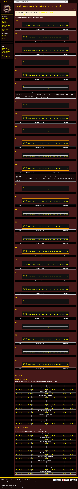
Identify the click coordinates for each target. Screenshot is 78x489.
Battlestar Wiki (7, 2)
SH (36, 25)
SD (30, 25)
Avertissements (28, 487)
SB (28, 25)
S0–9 (24, 25)
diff (18, 14)
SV (54, 25)
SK (39, 25)
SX (57, 25)
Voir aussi (66, 25)
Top (62, 25)
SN (43, 25)
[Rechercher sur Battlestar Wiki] (41, 2)
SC (29, 25)
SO (45, 25)
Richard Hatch (30, 94)
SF (33, 25)
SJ (38, 25)
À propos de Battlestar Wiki (18, 487)
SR (49, 25)
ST (52, 25)
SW (56, 25)
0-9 (16, 385)
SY (59, 25)
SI (37, 25)
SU (53, 25)
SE (32, 25)
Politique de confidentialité (6, 487)
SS (50, 25)
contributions (52, 12)
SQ (48, 25)
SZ (60, 25)
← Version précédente (24, 14)
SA (26, 25)
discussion (46, 12)
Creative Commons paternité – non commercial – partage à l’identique (31, 481)
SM (42, 25)
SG (34, 25)
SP (46, 25)
